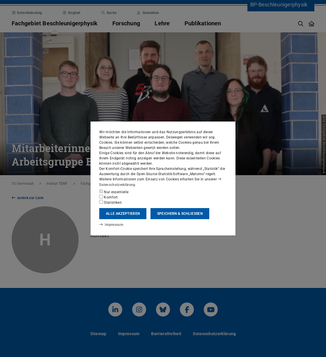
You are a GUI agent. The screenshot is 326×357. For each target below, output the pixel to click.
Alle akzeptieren (123, 214)
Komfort (108, 197)
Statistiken (110, 202)
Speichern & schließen (180, 214)
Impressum (111, 225)
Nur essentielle (113, 191)
